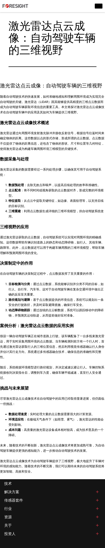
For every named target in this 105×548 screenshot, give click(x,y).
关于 (8, 525)
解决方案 (11, 492)
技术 (8, 483)
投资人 (10, 534)
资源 (8, 517)
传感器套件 (13, 500)
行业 (8, 509)
